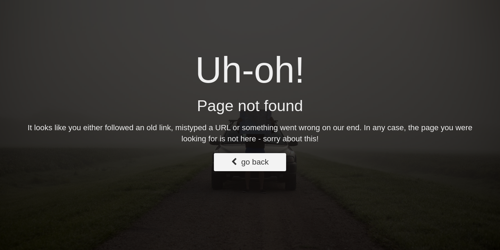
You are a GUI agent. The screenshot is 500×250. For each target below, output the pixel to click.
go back (249, 162)
